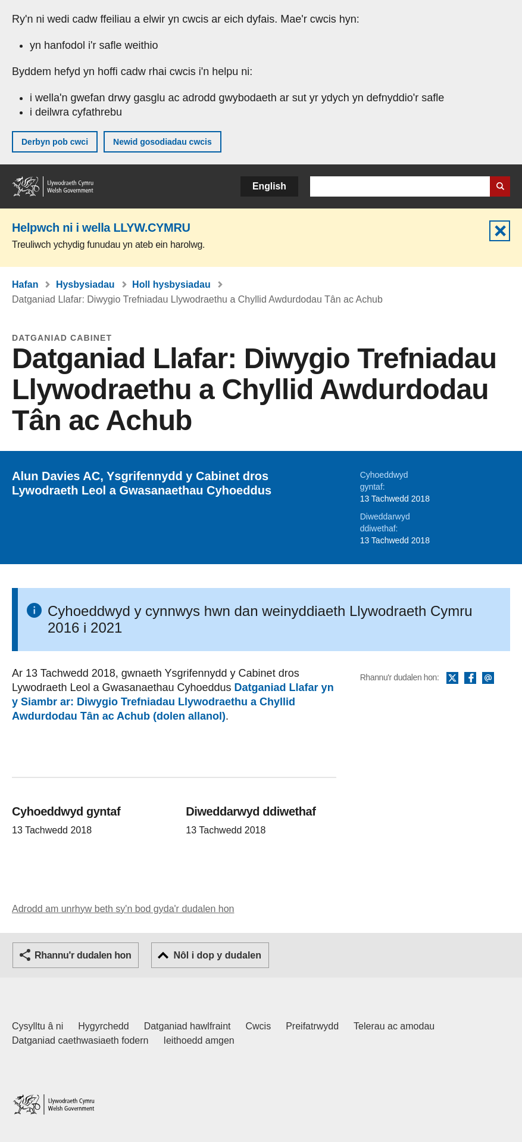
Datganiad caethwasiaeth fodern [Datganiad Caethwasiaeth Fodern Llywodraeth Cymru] (80, 1040)
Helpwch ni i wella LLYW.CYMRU (101, 227)
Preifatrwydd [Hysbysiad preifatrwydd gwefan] (312, 1026)
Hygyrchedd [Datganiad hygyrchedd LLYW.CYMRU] (103, 1026)
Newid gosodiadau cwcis (162, 142)
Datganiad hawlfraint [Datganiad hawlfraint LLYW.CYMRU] (187, 1026)
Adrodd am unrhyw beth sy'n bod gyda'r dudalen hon (123, 909)
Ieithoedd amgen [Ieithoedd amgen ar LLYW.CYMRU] (199, 1040)
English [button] (269, 186)
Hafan (25, 284)
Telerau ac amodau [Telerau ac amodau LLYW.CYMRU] (394, 1026)
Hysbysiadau (85, 284)
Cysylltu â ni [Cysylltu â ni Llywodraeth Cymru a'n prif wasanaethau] (37, 1026)
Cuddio (499, 230)
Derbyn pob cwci (54, 142)
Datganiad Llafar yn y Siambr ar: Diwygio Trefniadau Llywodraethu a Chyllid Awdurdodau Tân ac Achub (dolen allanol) (173, 702)
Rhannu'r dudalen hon (83, 955)
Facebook (470, 678)
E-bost (488, 678)
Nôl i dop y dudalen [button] (217, 955)
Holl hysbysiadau (171, 284)
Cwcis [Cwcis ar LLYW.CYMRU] (258, 1026)
